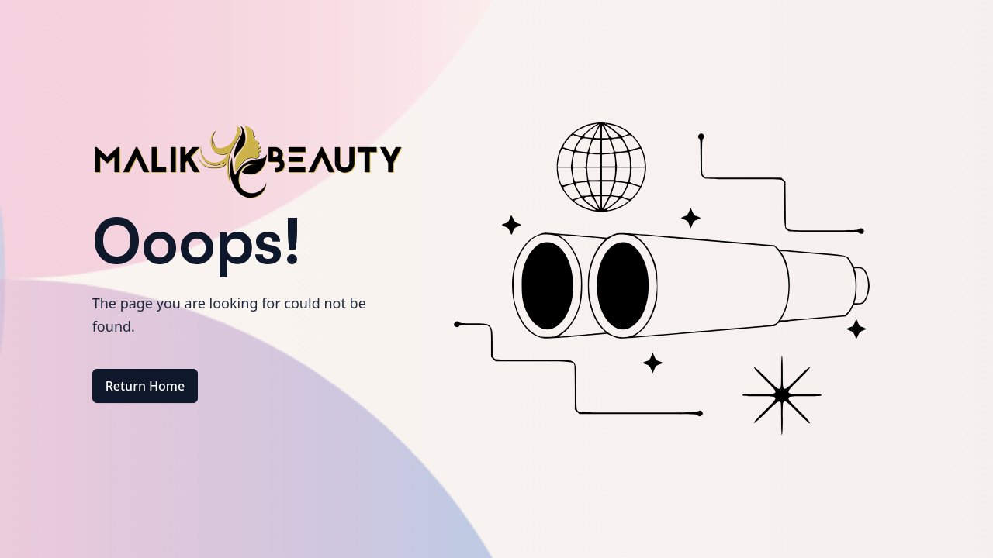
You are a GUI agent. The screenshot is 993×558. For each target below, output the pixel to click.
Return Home (145, 385)
